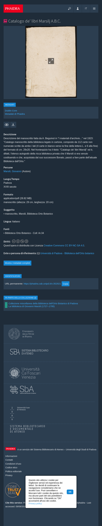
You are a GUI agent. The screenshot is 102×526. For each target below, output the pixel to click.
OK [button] (70, 492)
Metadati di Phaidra (15, 114)
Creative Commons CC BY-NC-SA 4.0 (64, 245)
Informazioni (11, 456)
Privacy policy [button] (35, 503)
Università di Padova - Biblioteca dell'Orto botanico (67, 253)
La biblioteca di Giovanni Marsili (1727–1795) (32, 306)
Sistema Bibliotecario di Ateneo (48, 449)
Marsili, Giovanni (12, 171)
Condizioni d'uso (13, 464)
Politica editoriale (13, 471)
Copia (65, 284)
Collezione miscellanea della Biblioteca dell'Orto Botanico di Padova (43, 303)
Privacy (8, 475)
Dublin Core (11, 110)
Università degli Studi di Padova (81, 449)
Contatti (9, 460)
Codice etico (11, 467)
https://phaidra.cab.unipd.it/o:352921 (42, 283)
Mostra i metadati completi (17, 263)
